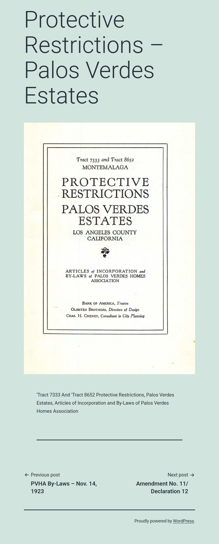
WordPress (183, 520)
